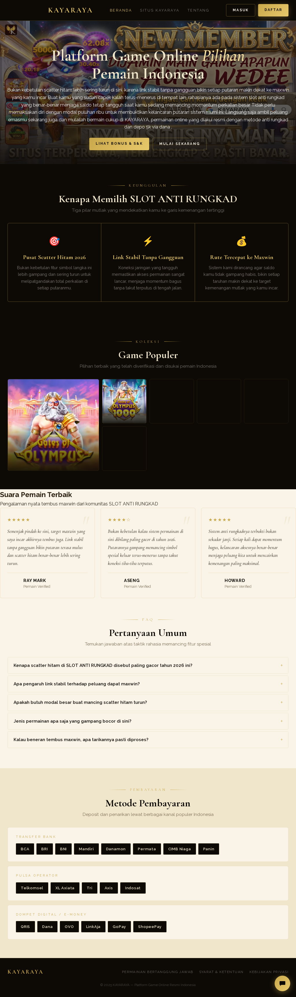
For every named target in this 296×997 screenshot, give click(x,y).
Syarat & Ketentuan (221, 972)
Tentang (198, 10)
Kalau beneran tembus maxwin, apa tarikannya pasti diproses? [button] (81, 739)
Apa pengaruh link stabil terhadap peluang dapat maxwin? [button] (77, 684)
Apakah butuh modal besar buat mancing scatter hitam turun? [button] (80, 702)
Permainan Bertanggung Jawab (157, 972)
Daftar (273, 10)
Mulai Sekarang (179, 144)
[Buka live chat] (282, 983)
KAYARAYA (137, 119)
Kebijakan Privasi (268, 972)
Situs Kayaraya (160, 10)
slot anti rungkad (266, 97)
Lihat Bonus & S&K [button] (119, 144)
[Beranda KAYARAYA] (50, 10)
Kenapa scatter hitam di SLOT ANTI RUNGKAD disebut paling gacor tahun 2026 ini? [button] (103, 665)
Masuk (241, 10)
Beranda (121, 10)
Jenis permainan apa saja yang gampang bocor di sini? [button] (72, 721)
